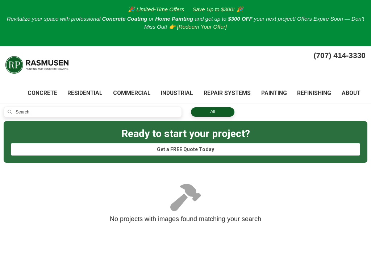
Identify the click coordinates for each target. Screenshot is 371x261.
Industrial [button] (175, 94)
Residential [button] (82, 94)
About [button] (350, 94)
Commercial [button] (129, 94)
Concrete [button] (39, 94)
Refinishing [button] (313, 94)
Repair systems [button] (225, 94)
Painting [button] (272, 94)
